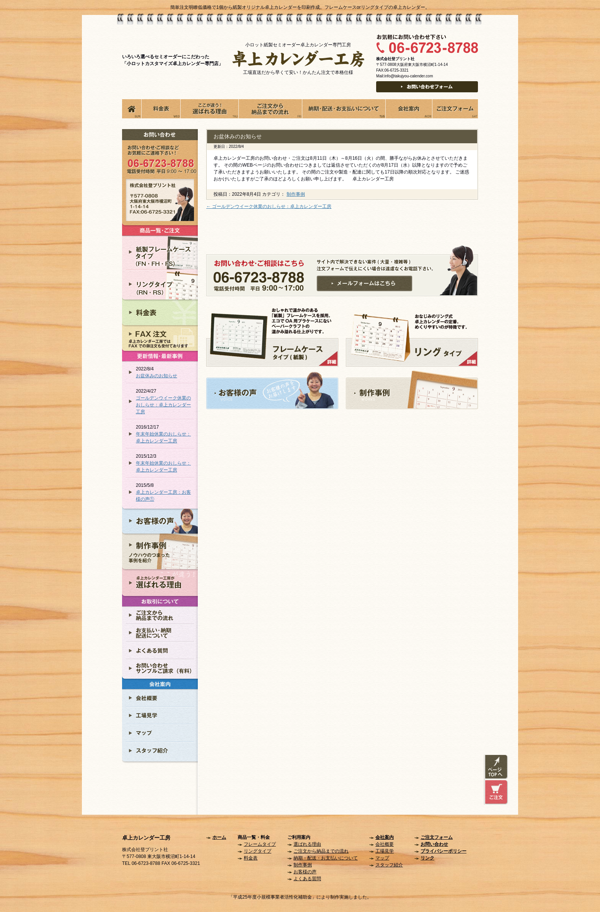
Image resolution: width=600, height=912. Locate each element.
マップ (382, 858)
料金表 (251, 858)
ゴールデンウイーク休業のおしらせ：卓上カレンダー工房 (163, 404)
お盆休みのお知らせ (156, 375)
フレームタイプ (260, 844)
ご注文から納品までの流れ (321, 851)
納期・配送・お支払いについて (325, 858)
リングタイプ (257, 851)
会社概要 (384, 844)
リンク (427, 858)
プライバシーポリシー (443, 851)
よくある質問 (307, 878)
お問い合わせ (434, 844)
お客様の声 (304, 871)
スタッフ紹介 (389, 865)
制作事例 (296, 194)
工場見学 (384, 851)
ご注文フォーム (437, 837)
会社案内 (384, 837)
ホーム (219, 837)
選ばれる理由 (307, 844)
